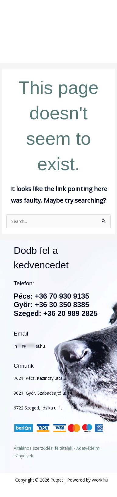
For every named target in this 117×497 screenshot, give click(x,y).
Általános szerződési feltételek (43, 448)
